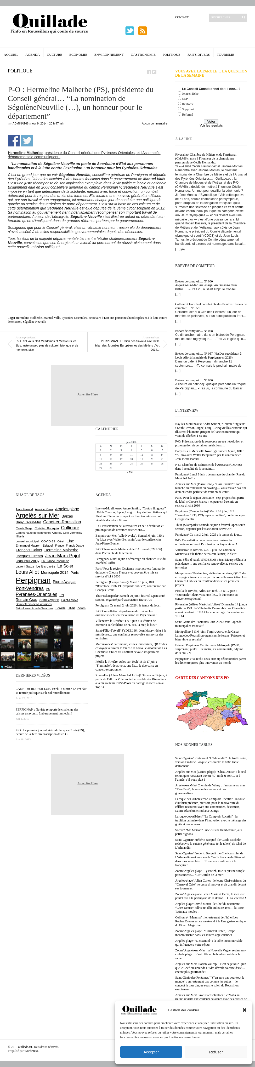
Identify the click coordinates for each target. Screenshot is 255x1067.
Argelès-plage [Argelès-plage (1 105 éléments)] (67, 509)
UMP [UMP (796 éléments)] (71, 608)
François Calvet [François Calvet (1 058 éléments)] (29, 550)
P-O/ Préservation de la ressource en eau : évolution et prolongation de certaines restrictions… (209, 443)
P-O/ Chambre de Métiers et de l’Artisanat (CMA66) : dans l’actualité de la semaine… (209, 466)
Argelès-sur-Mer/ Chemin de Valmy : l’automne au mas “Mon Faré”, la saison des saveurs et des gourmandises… (210, 789)
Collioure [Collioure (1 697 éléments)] (70, 527)
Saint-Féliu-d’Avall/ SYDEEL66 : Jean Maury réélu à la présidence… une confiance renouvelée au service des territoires (210, 563)
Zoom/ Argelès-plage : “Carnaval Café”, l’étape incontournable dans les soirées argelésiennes (205, 933)
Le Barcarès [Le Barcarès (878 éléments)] (45, 566)
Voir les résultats (211, 125)
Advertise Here (87, 394)
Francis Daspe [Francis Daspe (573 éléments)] (75, 545)
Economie (78, 54)
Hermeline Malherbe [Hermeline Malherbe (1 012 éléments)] (61, 550)
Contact (182, 17)
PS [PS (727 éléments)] (48, 589)
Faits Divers (199, 54)
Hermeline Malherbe (29, 318)
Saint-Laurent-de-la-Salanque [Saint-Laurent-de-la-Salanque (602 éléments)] (34, 608)
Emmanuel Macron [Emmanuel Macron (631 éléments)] (28, 545)
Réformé (187, 114)
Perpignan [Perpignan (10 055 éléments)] (33, 580)
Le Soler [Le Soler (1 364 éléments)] (65, 566)
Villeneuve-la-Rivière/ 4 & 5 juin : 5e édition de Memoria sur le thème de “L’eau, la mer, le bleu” (206, 552)
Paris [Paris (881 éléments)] (75, 573)
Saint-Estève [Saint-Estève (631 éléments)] (69, 599)
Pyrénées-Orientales (74, 318)
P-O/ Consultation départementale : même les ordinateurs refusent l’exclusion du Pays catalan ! (206, 542)
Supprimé (188, 109)
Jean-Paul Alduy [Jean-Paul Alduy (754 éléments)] (27, 561)
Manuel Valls (51, 318)
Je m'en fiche (190, 93)
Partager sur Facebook (14, 140)
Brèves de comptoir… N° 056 (194, 380)
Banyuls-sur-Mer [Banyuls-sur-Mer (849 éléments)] (28, 522)
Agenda (32, 54)
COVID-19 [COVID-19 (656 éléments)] (48, 541)
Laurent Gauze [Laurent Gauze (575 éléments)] (25, 566)
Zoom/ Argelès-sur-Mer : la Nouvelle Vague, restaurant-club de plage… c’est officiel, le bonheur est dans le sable (210, 954)
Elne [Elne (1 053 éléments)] (70, 541)
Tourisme (225, 54)
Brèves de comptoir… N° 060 (194, 281)
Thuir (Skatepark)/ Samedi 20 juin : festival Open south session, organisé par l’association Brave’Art (210, 527)
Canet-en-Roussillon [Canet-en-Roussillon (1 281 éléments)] (62, 522)
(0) (183, 249)
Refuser (216, 1052)
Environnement (109, 54)
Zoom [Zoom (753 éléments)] (81, 608)
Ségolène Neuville (34, 321)
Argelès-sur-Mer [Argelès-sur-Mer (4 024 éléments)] (37, 515)
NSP (185, 99)
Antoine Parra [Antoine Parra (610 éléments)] (44, 509)
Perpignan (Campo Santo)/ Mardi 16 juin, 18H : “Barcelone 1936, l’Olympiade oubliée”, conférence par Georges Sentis (210, 515)
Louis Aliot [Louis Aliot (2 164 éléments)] (27, 572)
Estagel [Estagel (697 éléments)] (48, 545)
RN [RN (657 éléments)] (61, 595)
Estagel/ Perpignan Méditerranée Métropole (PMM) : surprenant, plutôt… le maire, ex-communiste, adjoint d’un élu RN (209, 649)
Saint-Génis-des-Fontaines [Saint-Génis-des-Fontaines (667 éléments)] (34, 604)
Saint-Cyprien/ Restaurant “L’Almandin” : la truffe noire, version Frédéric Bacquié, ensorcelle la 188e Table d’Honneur (211, 762)
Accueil (11, 54)
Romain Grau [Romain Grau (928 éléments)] (26, 600)
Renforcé (188, 104)
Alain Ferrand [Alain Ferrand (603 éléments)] (24, 509)
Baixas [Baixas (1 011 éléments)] (67, 516)
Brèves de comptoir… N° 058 (194, 331)
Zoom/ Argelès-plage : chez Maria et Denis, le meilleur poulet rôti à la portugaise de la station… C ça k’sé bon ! (210, 896)
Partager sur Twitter (27, 140)
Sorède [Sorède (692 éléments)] (60, 608)
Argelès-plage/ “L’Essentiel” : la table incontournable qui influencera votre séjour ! (208, 942)
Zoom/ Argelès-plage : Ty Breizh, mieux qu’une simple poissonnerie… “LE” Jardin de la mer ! (210, 873)
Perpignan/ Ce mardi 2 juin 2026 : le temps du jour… (208, 534)
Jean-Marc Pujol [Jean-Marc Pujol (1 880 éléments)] (62, 555)
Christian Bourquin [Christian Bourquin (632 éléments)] (47, 528)
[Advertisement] (87, 263)
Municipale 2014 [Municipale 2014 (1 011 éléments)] (55, 572)
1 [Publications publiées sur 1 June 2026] (100, 450)
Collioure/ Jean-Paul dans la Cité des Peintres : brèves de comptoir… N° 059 (211, 306)
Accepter (151, 1052)
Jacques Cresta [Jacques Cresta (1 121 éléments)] (29, 556)
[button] (244, 1010)
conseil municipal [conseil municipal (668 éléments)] (27, 541)
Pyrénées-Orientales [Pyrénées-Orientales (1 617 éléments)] (36, 594)
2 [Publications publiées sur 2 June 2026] (111, 450)
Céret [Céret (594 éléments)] (60, 541)
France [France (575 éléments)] (59, 545)
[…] (177, 249)
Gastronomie (143, 54)
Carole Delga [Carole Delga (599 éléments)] (24, 528)
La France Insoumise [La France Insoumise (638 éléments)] (55, 561)
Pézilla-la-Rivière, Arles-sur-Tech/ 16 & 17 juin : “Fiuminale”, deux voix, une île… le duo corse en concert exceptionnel (206, 594)
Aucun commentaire (154, 123)
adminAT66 (21, 123)
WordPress (31, 1051)
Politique (171, 54)
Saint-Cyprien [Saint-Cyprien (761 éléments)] (49, 600)
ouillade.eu (25, 1047)
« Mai (130, 471)
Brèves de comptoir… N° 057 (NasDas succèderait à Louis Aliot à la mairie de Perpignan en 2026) (208, 355)
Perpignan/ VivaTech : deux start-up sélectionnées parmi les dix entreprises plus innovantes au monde (210, 661)
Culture (54, 54)
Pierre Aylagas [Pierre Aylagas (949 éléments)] (64, 582)
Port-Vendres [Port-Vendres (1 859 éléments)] (30, 588)
